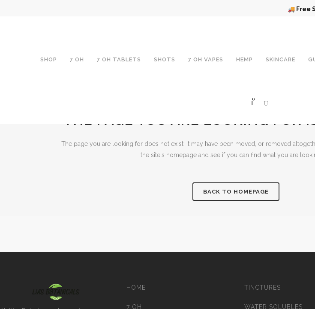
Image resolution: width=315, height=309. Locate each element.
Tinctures (262, 287)
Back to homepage (236, 191)
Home (136, 287)
